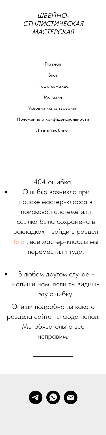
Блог (53, 75)
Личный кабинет (53, 130)
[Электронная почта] (70, 397)
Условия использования (53, 108)
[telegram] (35, 397)
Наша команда (53, 86)
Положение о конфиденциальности (53, 119)
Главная (53, 64)
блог (20, 241)
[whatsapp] (53, 397)
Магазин (53, 97)
